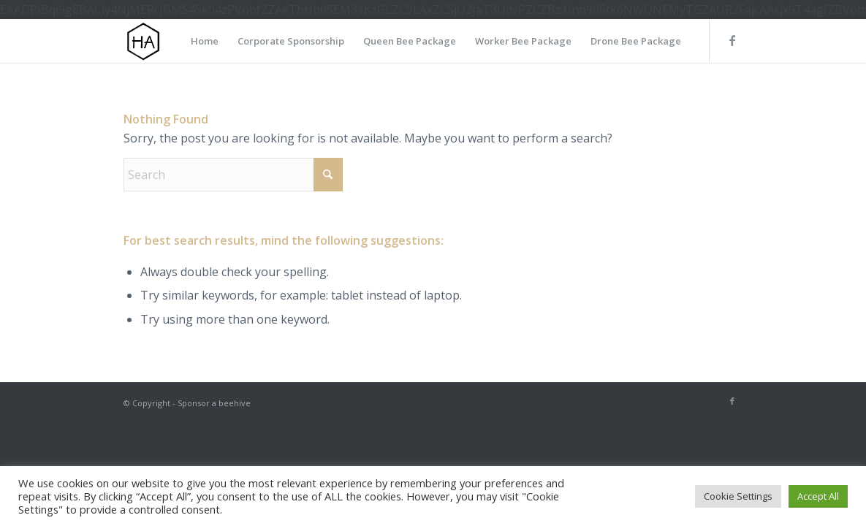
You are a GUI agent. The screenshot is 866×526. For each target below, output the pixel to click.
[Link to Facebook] (732, 40)
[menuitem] (204, 41)
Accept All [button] (818, 496)
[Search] (233, 174)
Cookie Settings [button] (738, 496)
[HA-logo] (144, 41)
